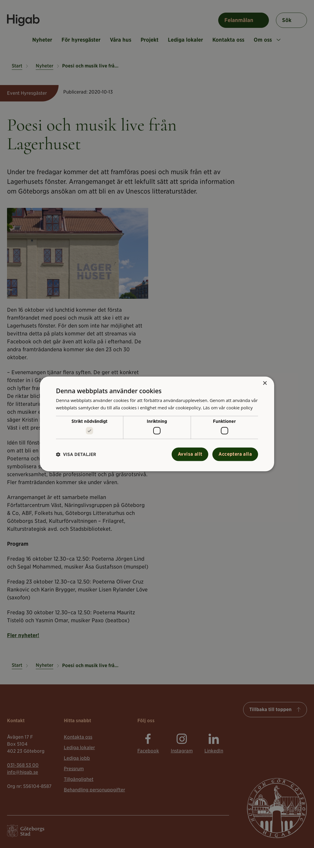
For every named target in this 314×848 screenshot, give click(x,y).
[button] (76, 454)
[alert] (157, 424)
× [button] (264, 383)
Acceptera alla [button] (235, 454)
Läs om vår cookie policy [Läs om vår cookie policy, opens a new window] (228, 408)
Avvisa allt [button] (190, 454)
